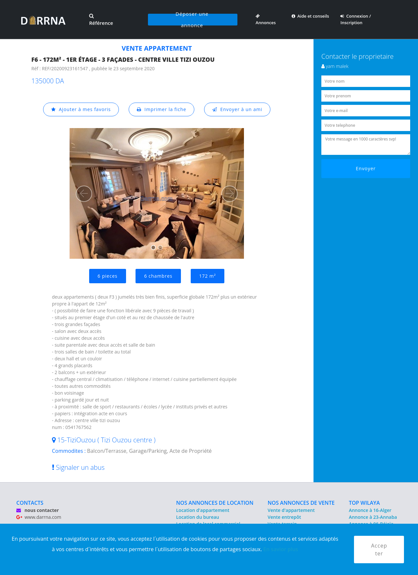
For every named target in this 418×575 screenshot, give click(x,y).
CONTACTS (29, 502)
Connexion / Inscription (355, 19)
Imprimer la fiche (161, 109)
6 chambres (158, 276)
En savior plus (280, 549)
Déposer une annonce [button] (192, 19)
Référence (101, 19)
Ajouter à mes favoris (81, 109)
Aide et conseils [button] (310, 16)
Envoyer (366, 168)
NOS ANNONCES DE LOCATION (214, 502)
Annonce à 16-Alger (370, 510)
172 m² (207, 276)
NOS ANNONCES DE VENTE (301, 502)
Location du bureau (197, 517)
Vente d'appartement (291, 510)
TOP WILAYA (364, 502)
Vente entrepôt (284, 517)
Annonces (266, 19)
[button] (84, 194)
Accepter (379, 549)
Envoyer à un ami (237, 109)
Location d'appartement (202, 510)
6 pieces (108, 276)
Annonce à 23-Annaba (373, 517)
